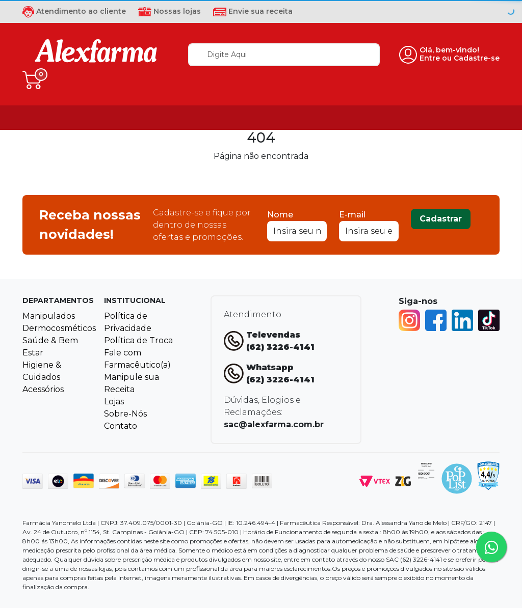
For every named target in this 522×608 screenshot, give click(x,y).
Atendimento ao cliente (74, 11)
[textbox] (284, 54)
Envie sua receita (253, 11)
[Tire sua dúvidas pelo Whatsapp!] (491, 547)
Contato (120, 426)
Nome (280, 214)
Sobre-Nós (125, 414)
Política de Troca (138, 340)
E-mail (352, 214)
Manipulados (48, 316)
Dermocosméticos (59, 328)
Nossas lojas (169, 11)
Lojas (114, 401)
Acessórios (43, 389)
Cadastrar (441, 219)
